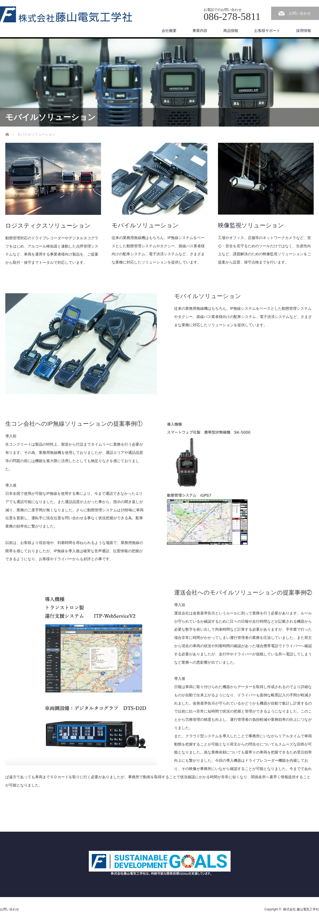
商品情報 (230, 30)
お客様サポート (267, 30)
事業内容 (199, 30)
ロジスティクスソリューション (48, 225)
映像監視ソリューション (251, 225)
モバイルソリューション (145, 225)
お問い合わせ (300, 13)
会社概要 (169, 30)
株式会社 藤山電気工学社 (301, 909)
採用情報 (303, 30)
